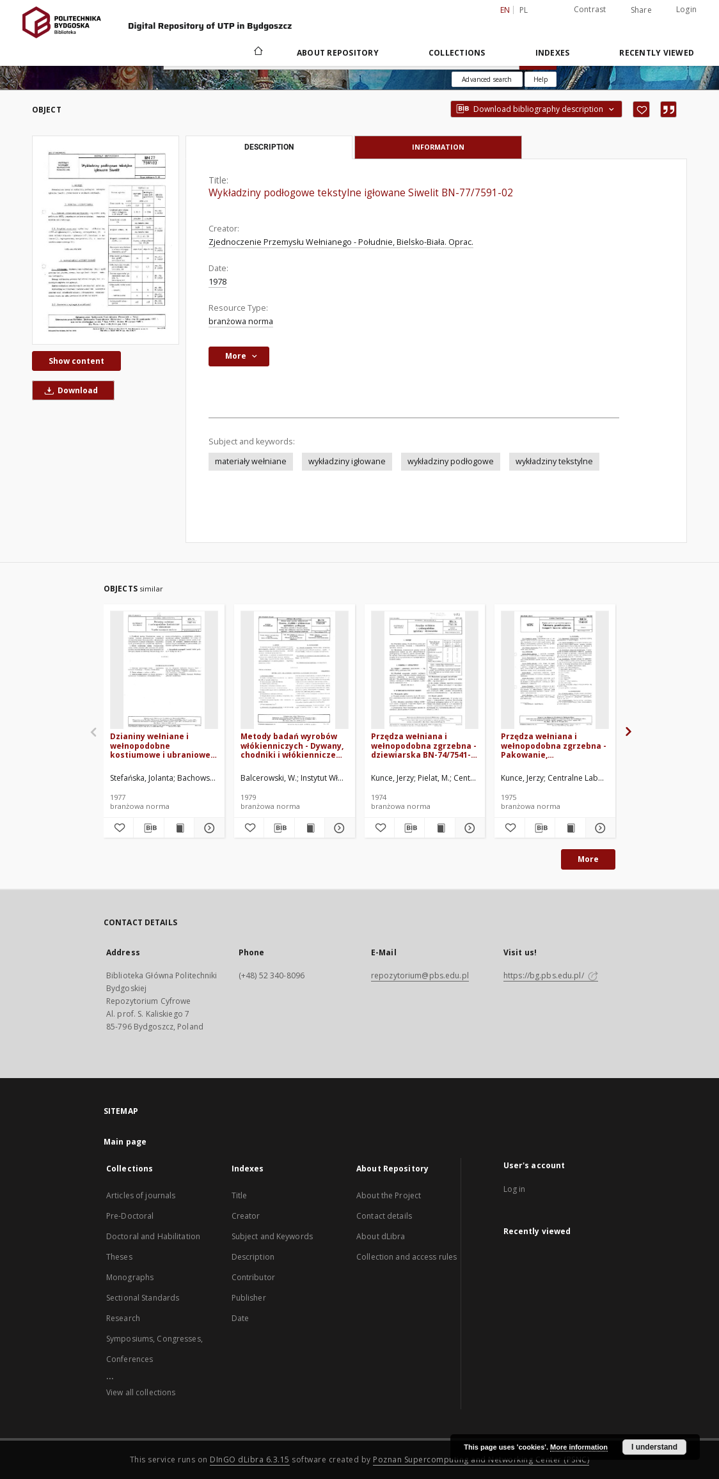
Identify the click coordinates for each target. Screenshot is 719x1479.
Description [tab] (269, 147)
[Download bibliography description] (148, 828)
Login (686, 9)
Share (641, 10)
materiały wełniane (251, 461)
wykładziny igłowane (347, 461)
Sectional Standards (142, 1297)
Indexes (552, 52)
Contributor (253, 1277)
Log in (514, 1189)
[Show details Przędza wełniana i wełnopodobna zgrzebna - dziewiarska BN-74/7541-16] (468, 828)
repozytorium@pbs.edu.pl (420, 975)
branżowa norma (241, 321)
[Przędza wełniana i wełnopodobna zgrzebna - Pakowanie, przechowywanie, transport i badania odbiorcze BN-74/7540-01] (555, 670)
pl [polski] (523, 10)
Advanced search (487, 79)
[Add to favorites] (641, 109)
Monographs (130, 1277)
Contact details (384, 1215)
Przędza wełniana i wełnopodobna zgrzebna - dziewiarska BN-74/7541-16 (424, 745)
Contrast (590, 9)
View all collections (140, 1392)
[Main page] (257, 52)
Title (240, 1195)
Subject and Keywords (272, 1236)
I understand (654, 1447)
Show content (76, 361)
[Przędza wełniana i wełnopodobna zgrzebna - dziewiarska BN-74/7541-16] (425, 670)
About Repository (338, 52)
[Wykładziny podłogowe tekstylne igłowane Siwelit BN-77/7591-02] (105, 240)
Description (253, 1256)
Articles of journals (140, 1195)
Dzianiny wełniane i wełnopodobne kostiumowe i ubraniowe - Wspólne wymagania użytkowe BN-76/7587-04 (163, 745)
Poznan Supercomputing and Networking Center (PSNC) (481, 1459)
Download (69, 390)
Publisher (249, 1297)
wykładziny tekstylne (554, 461)
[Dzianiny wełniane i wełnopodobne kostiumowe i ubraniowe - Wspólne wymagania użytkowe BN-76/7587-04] (164, 670)
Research (123, 1318)
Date (240, 1318)
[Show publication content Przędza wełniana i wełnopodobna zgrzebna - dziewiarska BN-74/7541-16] (439, 828)
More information (579, 1447)
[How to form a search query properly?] (541, 79)
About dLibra (380, 1236)
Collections (457, 52)
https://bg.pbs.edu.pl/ (550, 975)
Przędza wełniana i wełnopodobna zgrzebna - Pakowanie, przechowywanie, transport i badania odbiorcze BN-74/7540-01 (553, 745)
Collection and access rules (406, 1256)
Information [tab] (438, 147)
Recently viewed (656, 52)
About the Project (388, 1195)
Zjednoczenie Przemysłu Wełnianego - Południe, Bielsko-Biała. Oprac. (341, 242)
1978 (217, 281)
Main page (125, 1141)
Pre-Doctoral (130, 1215)
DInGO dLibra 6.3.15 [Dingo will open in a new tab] (250, 1459)
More (588, 859)
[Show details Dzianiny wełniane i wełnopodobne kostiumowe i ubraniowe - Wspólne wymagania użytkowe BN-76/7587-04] (207, 828)
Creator (246, 1215)
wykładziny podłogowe (450, 461)
